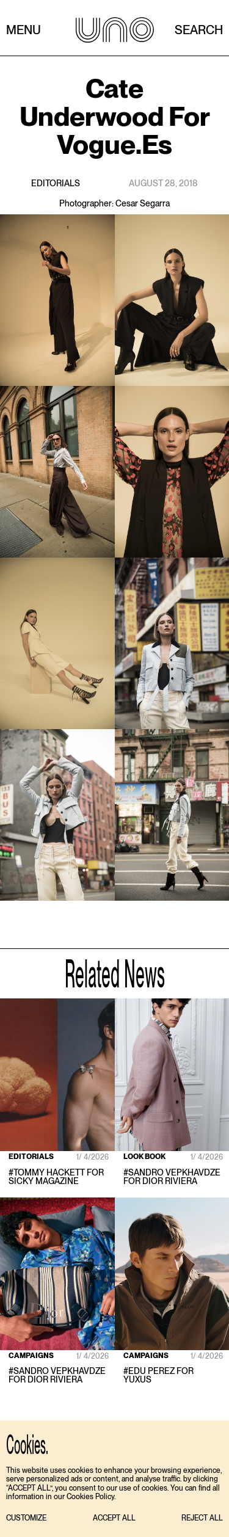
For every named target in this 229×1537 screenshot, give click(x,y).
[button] (26, 1518)
